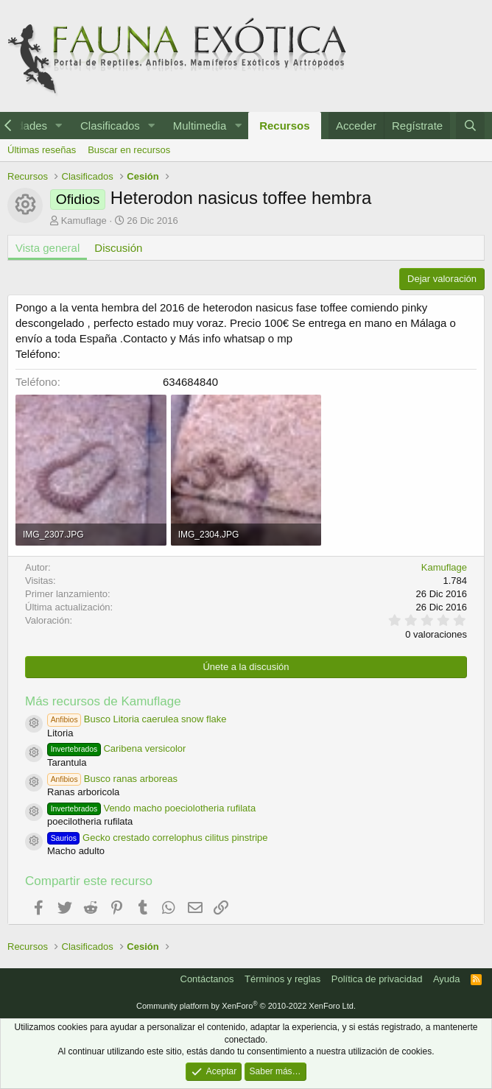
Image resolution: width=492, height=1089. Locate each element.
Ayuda (446, 978)
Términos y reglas (282, 978)
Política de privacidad (377, 978)
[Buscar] (470, 125)
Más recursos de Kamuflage (103, 701)
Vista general (47, 248)
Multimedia (200, 125)
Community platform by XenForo (246, 1005)
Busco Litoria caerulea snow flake (137, 719)
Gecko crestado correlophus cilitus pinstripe (157, 837)
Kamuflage (84, 220)
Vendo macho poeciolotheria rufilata (151, 808)
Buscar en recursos (129, 149)
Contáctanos (207, 978)
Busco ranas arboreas (112, 778)
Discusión (118, 248)
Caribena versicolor (116, 748)
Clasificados (110, 125)
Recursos (284, 125)
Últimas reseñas (41, 149)
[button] (59, 125)
